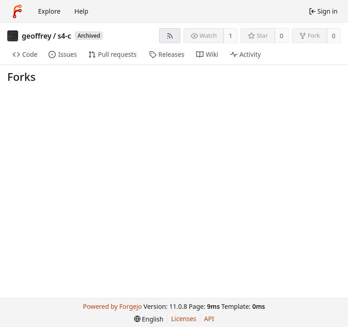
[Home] (17, 11)
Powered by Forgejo (112, 306)
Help (81, 11)
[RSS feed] (169, 35)
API (209, 318)
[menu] (149, 319)
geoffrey (37, 35)
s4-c (64, 35)
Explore (49, 11)
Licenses (184, 318)
